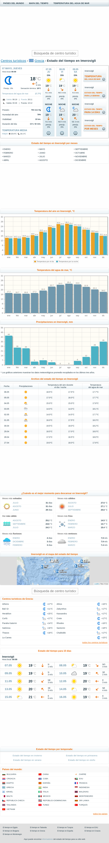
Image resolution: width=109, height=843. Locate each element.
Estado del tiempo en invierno (27, 755)
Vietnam (11, 809)
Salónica (6, 628)
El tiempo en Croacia (92, 831)
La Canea (6, 637)
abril (6, 160)
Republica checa (15, 800)
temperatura (93, 77)
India (45, 787)
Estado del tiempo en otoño (81, 760)
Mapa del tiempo (38, 3)
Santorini (61, 628)
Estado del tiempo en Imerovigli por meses (54, 143)
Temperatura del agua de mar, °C (54, 270)
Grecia (39, 60)
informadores (47, 839)
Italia (46, 792)
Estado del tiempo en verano (27, 760)
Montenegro (86, 796)
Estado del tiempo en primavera (81, 755)
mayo (5, 133)
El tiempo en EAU (91, 827)
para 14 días (93, 110)
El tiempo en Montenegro (12, 834)
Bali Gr (5, 609)
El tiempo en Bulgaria (11, 831)
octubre (80, 153)
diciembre (80, 160)
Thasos (5, 633)
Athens (5, 604)
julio (42, 156)
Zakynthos (61, 609)
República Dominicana (54, 800)
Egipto (10, 783)
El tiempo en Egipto (10, 827)
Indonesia (84, 787)
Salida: (9, 99)
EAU (81, 779)
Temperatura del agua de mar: (15, 93)
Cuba (45, 779)
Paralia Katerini (9, 623)
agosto (43, 160)
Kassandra (62, 613)
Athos (59, 604)
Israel (9, 792)
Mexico (46, 796)
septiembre (81, 149)
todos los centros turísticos (94, 642)
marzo (7, 156)
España (46, 783)
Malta (10, 796)
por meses (93, 127)
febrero (8, 153)
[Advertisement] (54, 28)
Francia (83, 783)
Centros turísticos (13, 60)
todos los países (100, 814)
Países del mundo (13, 3)
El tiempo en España (65, 831)
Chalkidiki (61, 633)
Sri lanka (84, 800)
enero (6, 149)
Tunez (46, 805)
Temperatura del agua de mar (71, 3)
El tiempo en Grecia (37, 831)
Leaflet (96, 584)
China (46, 774)
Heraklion (6, 613)
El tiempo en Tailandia (38, 827)
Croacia (11, 779)
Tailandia (11, 805)
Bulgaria (11, 774)
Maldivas (83, 792)
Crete (59, 618)
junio (42, 153)
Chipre (82, 774)
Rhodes (60, 623)
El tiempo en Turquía (65, 827)
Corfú (5, 618)
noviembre (81, 156)
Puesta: (24, 99)
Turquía (83, 805)
